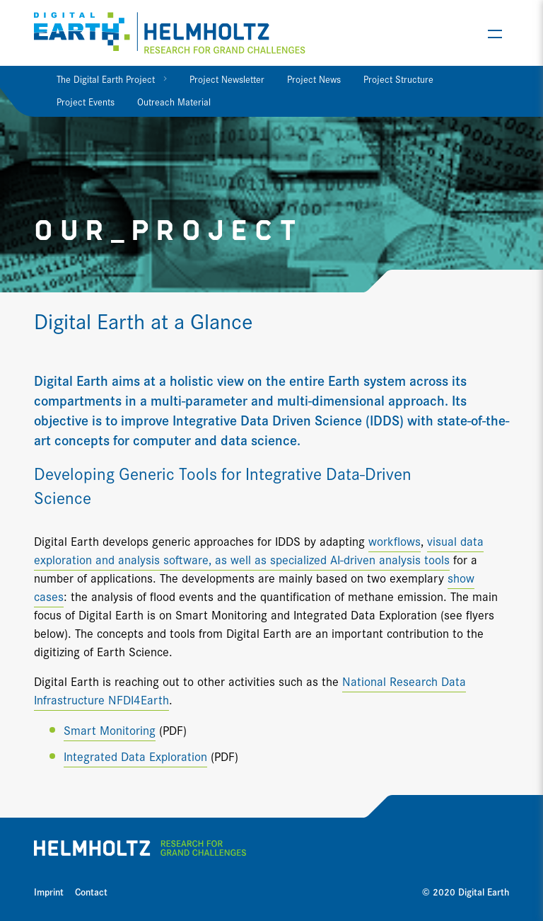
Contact (91, 891)
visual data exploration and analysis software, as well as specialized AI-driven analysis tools (259, 549)
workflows (394, 540)
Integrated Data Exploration (135, 755)
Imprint (49, 891)
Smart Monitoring (110, 729)
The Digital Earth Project (106, 78)
